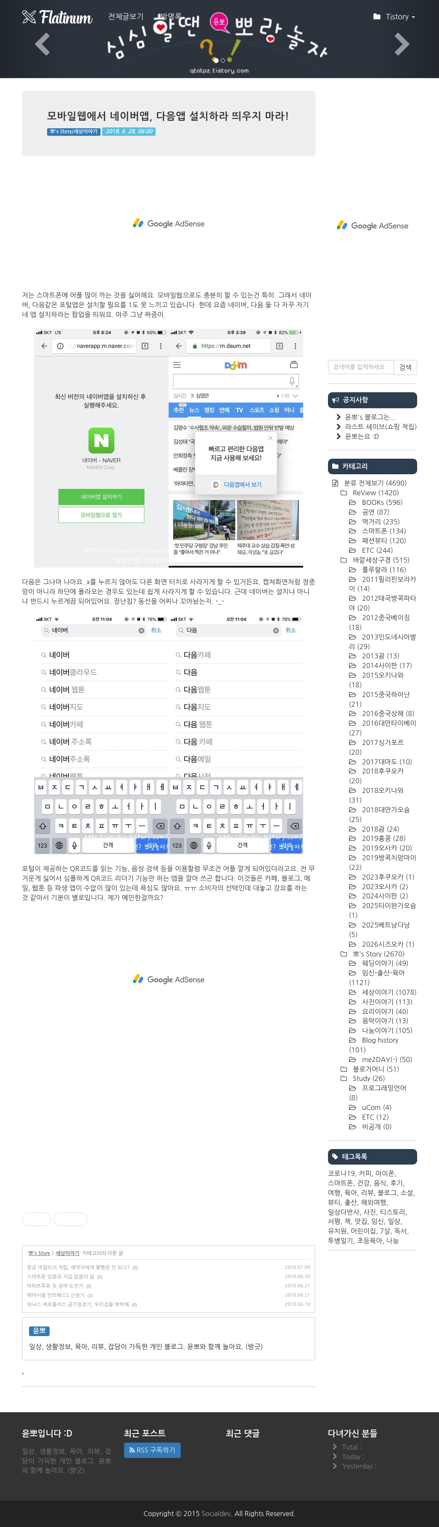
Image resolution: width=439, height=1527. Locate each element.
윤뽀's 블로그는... (370, 417)
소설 (406, 1192)
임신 (377, 1221)
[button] (33, 39)
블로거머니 (375, 1069)
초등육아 (369, 1240)
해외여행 (373, 1202)
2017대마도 (386, 761)
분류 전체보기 (374, 483)
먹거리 (380, 521)
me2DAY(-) (386, 1059)
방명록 (171, 17)
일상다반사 (344, 1212)
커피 (365, 1173)
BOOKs (381, 502)
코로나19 (341, 1173)
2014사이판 (386, 665)
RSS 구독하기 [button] (153, 1450)
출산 (350, 1202)
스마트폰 (383, 531)
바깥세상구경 (380, 560)
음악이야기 (384, 1020)
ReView (375, 492)
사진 (369, 1212)
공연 (375, 512)
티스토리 (392, 1212)
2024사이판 (384, 896)
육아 (350, 1192)
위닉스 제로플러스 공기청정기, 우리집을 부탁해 (78, 1304)
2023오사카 (384, 886)
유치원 (337, 1231)
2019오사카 (386, 848)
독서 (400, 1231)
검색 (405, 367)
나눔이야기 (386, 1030)
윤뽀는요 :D (362, 436)
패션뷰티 (383, 540)
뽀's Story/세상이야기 (73, 131)
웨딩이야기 (384, 963)
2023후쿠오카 (387, 877)
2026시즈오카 (387, 944)
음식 (379, 1183)
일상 (394, 1221)
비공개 (376, 1126)
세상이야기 (67, 1253)
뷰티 (334, 1202)
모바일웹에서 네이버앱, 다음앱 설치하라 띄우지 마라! (168, 116)
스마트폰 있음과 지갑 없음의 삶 (60, 1276)
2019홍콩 (383, 838)
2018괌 (380, 829)
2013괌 (380, 656)
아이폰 (385, 1173)
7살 (385, 1231)
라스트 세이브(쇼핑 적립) (381, 426)
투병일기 (340, 1240)
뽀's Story (39, 1253)
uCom (376, 1107)
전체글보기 (126, 17)
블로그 (387, 1192)
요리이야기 (384, 1011)
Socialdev (216, 1513)
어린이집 (363, 1231)
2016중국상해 (387, 713)
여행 (334, 1192)
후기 (396, 1183)
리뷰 (367, 1192)
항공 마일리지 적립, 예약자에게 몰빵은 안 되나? (78, 1267)
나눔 (392, 1240)
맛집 (360, 1221)
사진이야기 (386, 1002)
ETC (376, 550)
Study (368, 1078)
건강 (363, 1183)
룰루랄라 (383, 569)
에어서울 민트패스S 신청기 (56, 1295)
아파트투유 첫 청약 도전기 (55, 1286)
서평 (334, 1221)
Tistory (394, 19)
